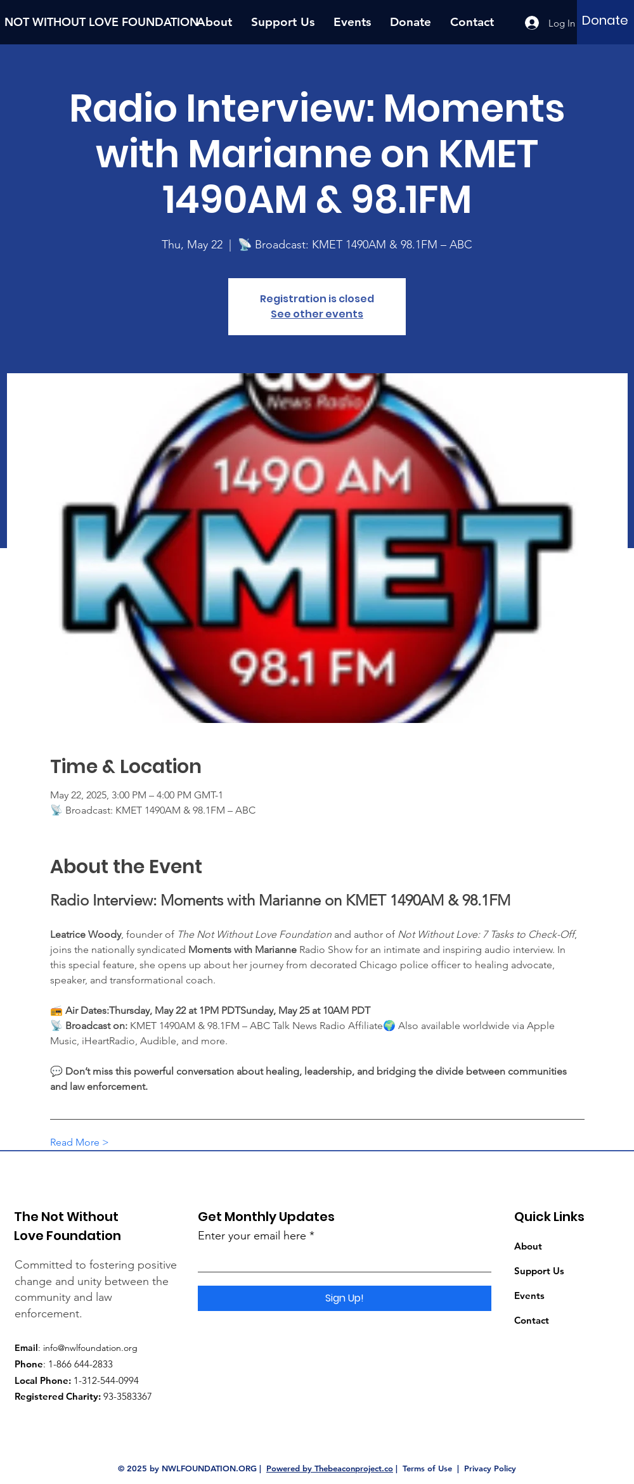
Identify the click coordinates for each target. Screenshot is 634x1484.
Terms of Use (427, 1468)
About (528, 1246)
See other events (317, 314)
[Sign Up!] (344, 1298)
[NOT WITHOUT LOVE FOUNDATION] (105, 22)
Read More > (79, 1142)
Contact (531, 1320)
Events (529, 1295)
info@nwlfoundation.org (90, 1347)
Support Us (539, 1271)
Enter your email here (252, 1235)
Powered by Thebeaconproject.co (329, 1468)
